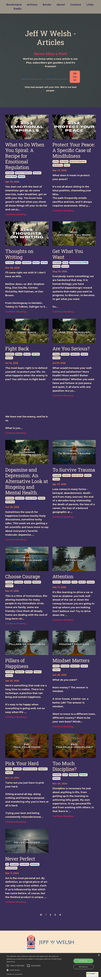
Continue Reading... (16, 214)
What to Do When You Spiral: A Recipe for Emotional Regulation (24, 156)
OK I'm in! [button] (75, 76)
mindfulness (57, 165)
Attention (62, 576)
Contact (76, 4)
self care (35, 354)
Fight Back (17, 348)
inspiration (27, 262)
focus (18, 262)
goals (65, 774)
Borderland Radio (13, 7)
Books (46, 4)
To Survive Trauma (73, 469)
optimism (36, 582)
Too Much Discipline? (64, 766)
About (61, 4)
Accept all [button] (83, 961)
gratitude (66, 475)
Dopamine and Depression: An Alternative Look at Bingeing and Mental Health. (26, 481)
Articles (32, 4)
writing (44, 262)
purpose (56, 266)
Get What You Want (67, 254)
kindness (37, 173)
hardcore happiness (23, 173)
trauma (56, 479)
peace (67, 165)
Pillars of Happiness (16, 663)
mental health (11, 176)
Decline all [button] (83, 967)
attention (56, 582)
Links (90, 4)
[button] (92, 974)
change (56, 354)
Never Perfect (20, 858)
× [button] (99, 955)
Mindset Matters (71, 660)
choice (8, 769)
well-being (10, 502)
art (7, 864)
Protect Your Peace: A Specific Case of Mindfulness (73, 150)
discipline (9, 173)
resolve (27, 354)
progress (83, 774)
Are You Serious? (71, 348)
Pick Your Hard (22, 763)
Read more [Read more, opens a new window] (11, 962)
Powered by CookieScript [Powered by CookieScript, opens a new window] (14, 974)
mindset (21, 176)
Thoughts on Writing (19, 254)
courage (9, 582)
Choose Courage (22, 576)
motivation (35, 864)
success (65, 266)
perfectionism (11, 868)
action (55, 161)
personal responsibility (79, 262)
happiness (75, 354)
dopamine (20, 498)
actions (56, 666)
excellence (24, 864)
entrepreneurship (30, 769)
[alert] (50, 965)
